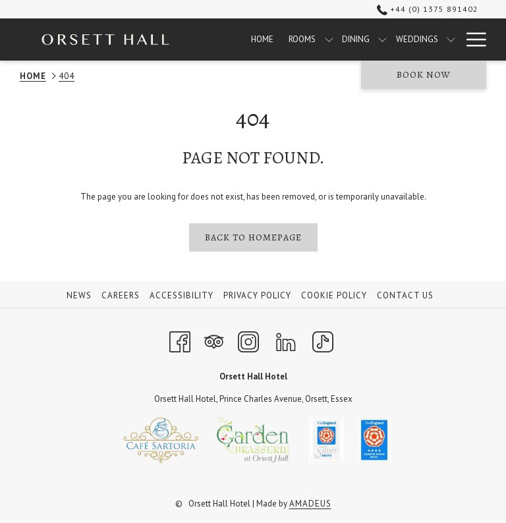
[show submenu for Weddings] (451, 39)
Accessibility (181, 295)
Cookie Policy (334, 295)
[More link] (471, 39)
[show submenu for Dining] (382, 39)
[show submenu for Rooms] (329, 39)
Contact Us (405, 295)
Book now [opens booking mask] (424, 75)
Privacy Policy (257, 295)
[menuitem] (262, 39)
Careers (120, 295)
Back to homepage (253, 237)
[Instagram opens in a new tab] (248, 340)
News (79, 295)
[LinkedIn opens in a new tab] (286, 340)
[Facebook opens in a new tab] (179, 340)
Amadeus (310, 503)
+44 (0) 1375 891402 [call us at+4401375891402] (427, 9)
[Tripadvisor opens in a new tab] (214, 340)
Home (33, 76)
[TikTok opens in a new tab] (322, 340)
